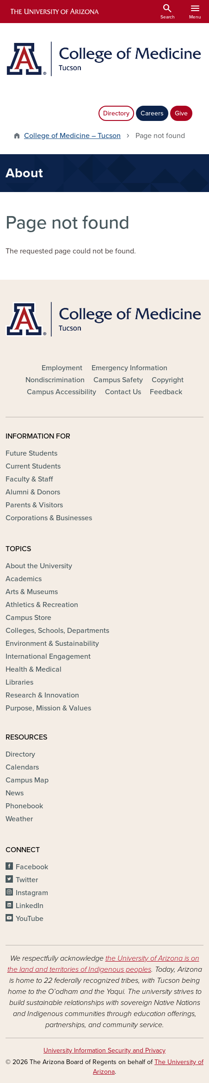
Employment (62, 368)
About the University (39, 566)
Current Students (33, 466)
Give (181, 113)
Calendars (22, 767)
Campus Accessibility (61, 392)
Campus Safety (118, 380)
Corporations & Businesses (49, 518)
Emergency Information (129, 368)
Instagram (32, 892)
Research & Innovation (42, 695)
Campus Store (28, 617)
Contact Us (123, 392)
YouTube (29, 918)
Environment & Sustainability (52, 643)
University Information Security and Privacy (104, 1050)
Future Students (31, 453)
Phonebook (24, 806)
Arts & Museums (32, 591)
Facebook (32, 867)
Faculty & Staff (29, 479)
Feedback (166, 392)
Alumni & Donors (33, 492)
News (15, 793)
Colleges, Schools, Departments (57, 630)
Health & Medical (33, 669)
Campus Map (27, 780)
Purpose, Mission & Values (48, 708)
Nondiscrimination (55, 380)
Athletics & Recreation (42, 604)
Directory (116, 113)
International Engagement (48, 656)
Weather (19, 819)
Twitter (27, 879)
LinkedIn (29, 905)
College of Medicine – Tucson (72, 135)
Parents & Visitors (34, 505)
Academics (24, 579)
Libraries (19, 682)
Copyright (168, 380)
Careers (152, 113)
